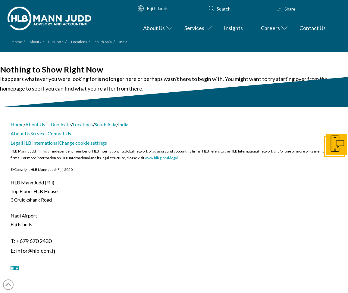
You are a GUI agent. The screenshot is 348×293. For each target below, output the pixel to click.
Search (223, 8)
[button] (302, 13)
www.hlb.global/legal (161, 158)
